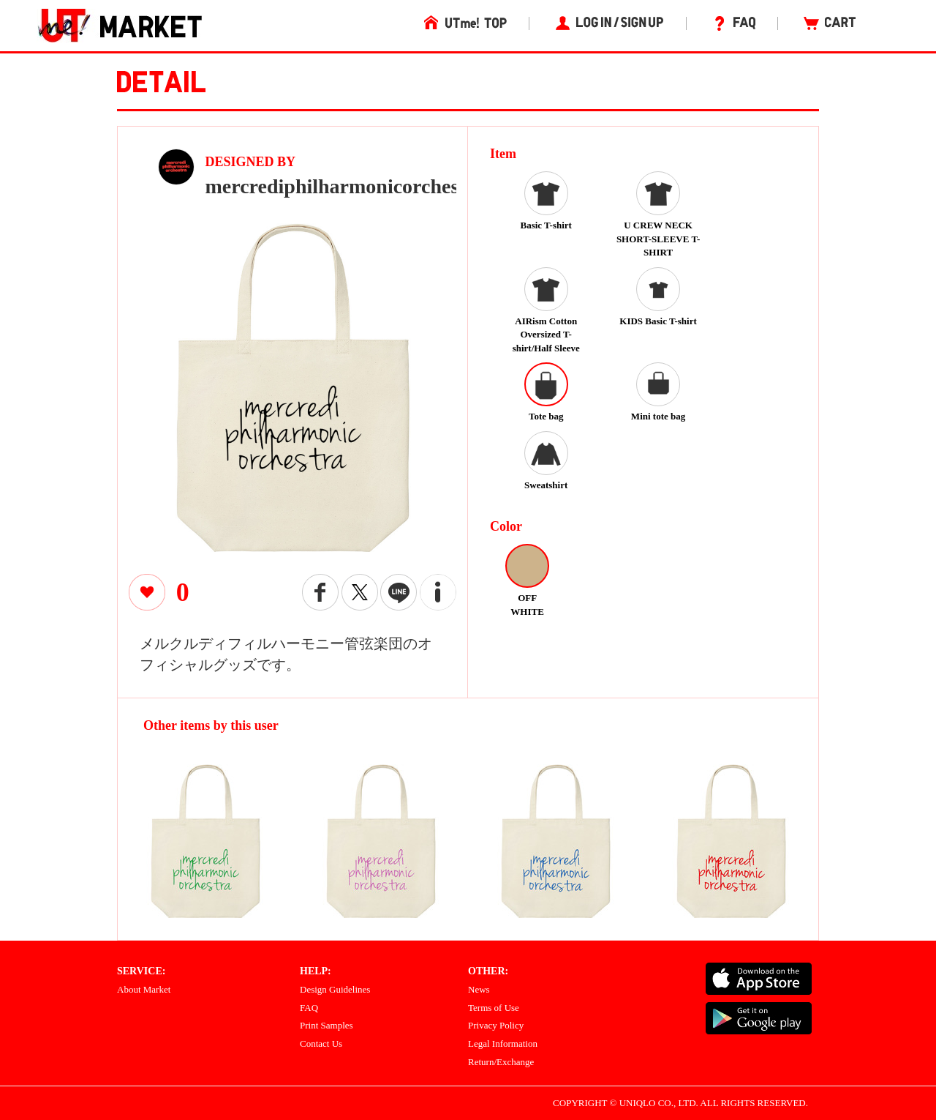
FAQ (309, 1007)
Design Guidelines (335, 989)
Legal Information (502, 1043)
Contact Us (321, 1043)
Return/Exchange (501, 1061)
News (479, 989)
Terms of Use (493, 1007)
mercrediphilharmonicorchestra (345, 186)
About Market (143, 989)
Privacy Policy (496, 1025)
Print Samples (326, 1025)
